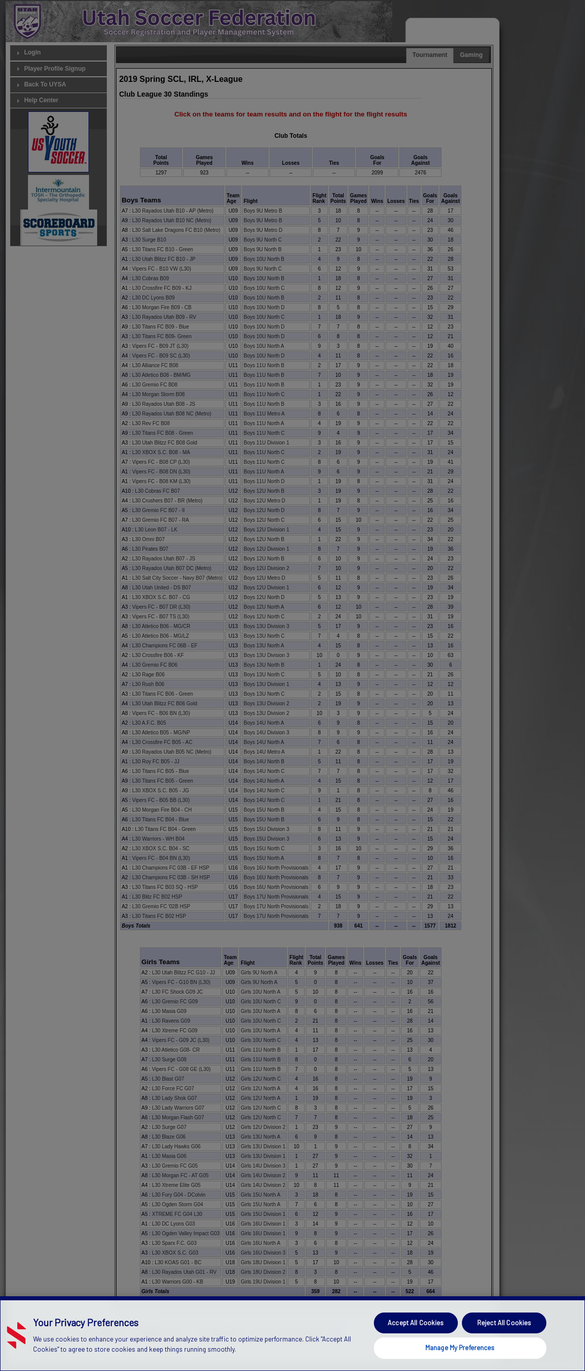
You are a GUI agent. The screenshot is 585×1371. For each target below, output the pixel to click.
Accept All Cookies (416, 1346)
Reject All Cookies (504, 1346)
